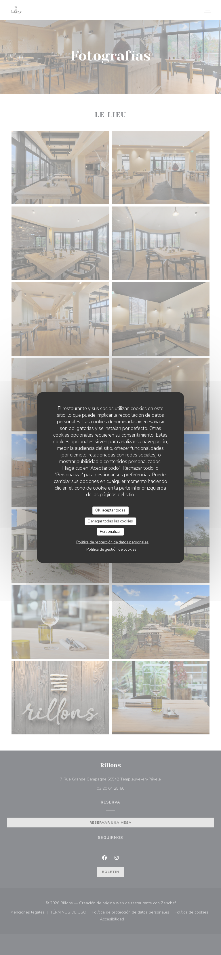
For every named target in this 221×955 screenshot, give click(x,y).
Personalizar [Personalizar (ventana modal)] (110, 531)
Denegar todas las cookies (110, 521)
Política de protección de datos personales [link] (112, 542)
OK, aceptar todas (110, 510)
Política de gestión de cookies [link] (111, 549)
